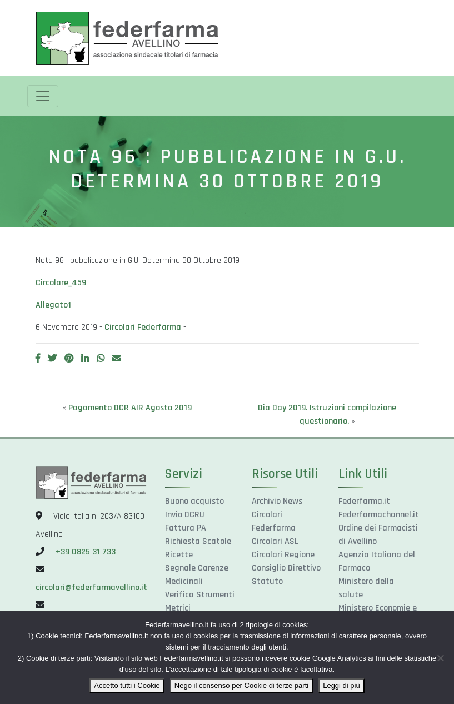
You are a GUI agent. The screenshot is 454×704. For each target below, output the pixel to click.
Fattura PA (185, 528)
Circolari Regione (283, 555)
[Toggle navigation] (42, 96)
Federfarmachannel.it (378, 514)
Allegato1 (53, 305)
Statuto (267, 581)
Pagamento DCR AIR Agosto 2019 (130, 408)
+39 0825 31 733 (86, 552)
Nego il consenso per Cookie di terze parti (241, 685)
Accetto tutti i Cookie (127, 685)
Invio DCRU (184, 514)
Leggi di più (341, 685)
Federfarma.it (364, 501)
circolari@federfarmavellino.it (91, 587)
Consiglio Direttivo (286, 568)
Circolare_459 (61, 283)
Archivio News (277, 501)
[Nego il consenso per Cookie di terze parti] (440, 657)
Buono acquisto (194, 501)
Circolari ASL (275, 541)
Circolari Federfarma (142, 327)
